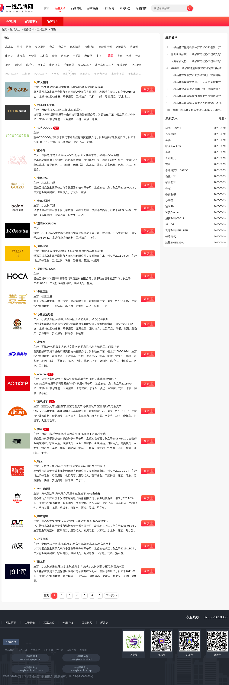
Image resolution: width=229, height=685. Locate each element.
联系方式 (49, 622)
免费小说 (35, 650)
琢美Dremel (172, 212)
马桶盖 (44, 55)
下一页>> (111, 595)
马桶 (19, 46)
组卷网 (83, 650)
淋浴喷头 (54, 64)
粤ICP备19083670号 (81, 676)
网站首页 (10, 622)
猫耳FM (169, 206)
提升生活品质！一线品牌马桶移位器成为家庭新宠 (200, 54)
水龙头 (9, 46)
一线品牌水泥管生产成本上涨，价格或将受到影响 (200, 89)
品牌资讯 (76, 8)
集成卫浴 (122, 64)
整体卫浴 (40, 46)
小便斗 (100, 55)
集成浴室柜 (84, 64)
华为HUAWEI (173, 128)
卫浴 (8, 64)
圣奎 (168, 152)
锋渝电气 (170, 236)
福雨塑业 (170, 182)
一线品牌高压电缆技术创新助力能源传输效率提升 (200, 96)
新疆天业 (170, 176)
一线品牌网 (8, 650)
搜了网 (59, 650)
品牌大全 (60, 8)
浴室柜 (65, 55)
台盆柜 (62, 46)
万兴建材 (170, 134)
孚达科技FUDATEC (176, 170)
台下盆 (42, 64)
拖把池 (18, 64)
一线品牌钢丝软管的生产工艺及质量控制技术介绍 (200, 82)
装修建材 (28, 29)
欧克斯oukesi (173, 146)
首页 (46, 8)
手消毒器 (69, 64)
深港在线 (71, 650)
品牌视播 (92, 8)
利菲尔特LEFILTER (176, 230)
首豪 (168, 164)
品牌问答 (141, 8)
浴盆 (28, 46)
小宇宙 (169, 200)
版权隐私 (87, 622)
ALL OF (169, 224)
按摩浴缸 (89, 46)
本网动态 (125, 8)
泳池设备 (121, 46)
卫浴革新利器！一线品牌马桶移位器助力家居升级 (200, 61)
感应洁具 (75, 46)
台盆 (52, 46)
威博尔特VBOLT (174, 218)
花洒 (53, 29)
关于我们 (29, 622)
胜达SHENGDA (174, 242)
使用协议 (68, 622)
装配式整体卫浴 (104, 64)
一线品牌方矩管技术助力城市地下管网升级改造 (198, 75)
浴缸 (137, 55)
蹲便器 (88, 55)
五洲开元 (170, 158)
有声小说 (22, 650)
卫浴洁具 (42, 29)
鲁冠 (168, 188)
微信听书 (170, 194)
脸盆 (54, 55)
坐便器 (33, 55)
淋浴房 (9, 55)
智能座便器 (105, 46)
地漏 (119, 55)
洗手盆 (30, 64)
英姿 (168, 140)
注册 (222, 118)
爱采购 (104, 622)
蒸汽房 (21, 55)
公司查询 (48, 650)
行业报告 (109, 8)
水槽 (128, 55)
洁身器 (134, 46)
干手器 (77, 55)
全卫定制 (136, 64)
